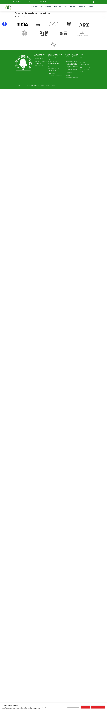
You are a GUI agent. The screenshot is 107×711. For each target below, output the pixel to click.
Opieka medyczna (46, 6)
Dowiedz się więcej (36, 708)
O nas (66, 6)
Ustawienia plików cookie (73, 706)
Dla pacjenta (58, 6)
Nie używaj (85, 706)
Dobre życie (73, 6)
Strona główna (35, 6)
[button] (93, 2)
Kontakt (90, 6)
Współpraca (82, 6)
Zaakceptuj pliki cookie (98, 706)
